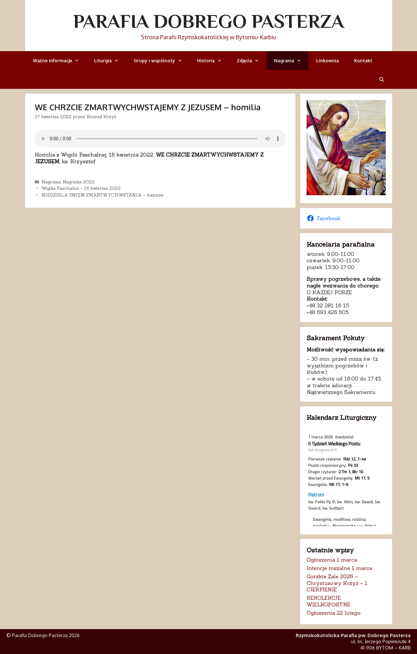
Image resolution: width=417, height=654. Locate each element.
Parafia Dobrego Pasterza (208, 21)
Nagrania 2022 (78, 182)
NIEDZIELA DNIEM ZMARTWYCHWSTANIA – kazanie (102, 195)
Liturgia (110, 60)
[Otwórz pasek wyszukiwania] (381, 79)
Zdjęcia (251, 60)
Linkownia (327, 60)
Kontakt (363, 60)
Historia (213, 60)
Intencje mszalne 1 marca (339, 568)
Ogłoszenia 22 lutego (334, 613)
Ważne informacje (59, 60)
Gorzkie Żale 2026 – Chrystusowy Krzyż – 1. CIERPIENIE (338, 583)
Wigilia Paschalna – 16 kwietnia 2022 (81, 188)
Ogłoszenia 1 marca (332, 560)
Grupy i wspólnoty (162, 60)
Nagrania (291, 60)
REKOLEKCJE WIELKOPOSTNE (328, 601)
